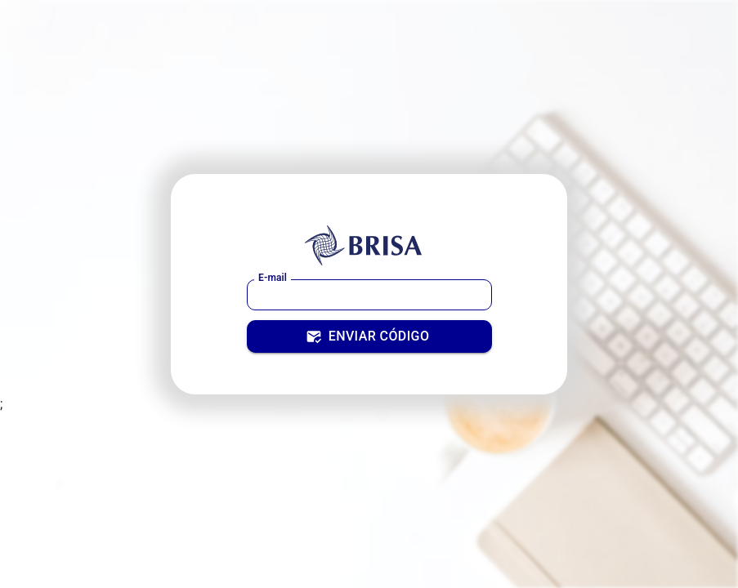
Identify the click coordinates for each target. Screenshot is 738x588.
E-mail (272, 277)
